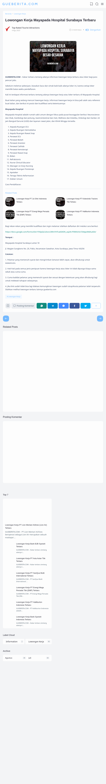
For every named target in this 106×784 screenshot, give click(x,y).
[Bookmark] (9, 370)
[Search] (96, 4)
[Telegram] (54, 370)
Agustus (9, 755)
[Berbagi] (96, 370)
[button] (91, 39)
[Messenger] (65, 370)
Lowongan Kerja (15, 360)
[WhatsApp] (44, 370)
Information (11, 737)
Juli (30, 755)
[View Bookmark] (90, 4)
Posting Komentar (25, 370)
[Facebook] (75, 370)
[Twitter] (86, 370)
